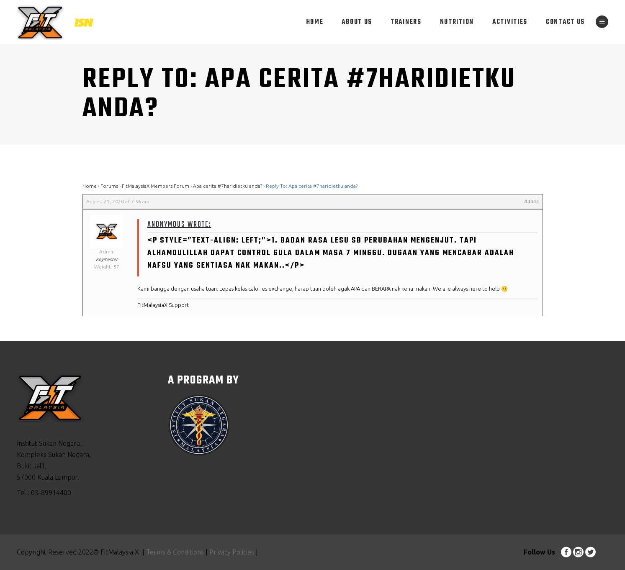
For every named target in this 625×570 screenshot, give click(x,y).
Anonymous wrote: (179, 225)
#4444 (531, 201)
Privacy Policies (231, 552)
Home (89, 186)
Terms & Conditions (175, 552)
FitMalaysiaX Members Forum (155, 186)
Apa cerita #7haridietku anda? (227, 186)
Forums (109, 186)
